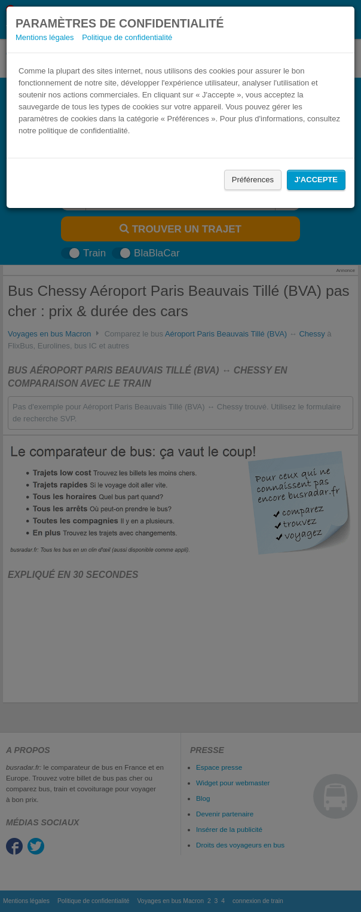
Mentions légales (45, 37)
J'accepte (316, 179)
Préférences (253, 179)
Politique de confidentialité (127, 37)
